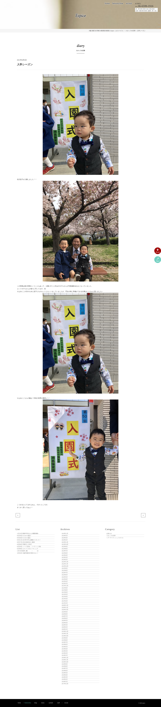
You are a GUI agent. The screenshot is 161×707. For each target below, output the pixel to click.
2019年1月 (65, 655)
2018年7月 (65, 668)
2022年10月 (65, 566)
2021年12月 (65, 585)
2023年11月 (65, 542)
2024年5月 (65, 535)
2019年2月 (65, 653)
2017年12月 (65, 683)
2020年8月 (65, 614)
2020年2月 (65, 627)
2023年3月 (65, 557)
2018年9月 (65, 664)
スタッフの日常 (111, 535)
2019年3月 (65, 651)
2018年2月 (65, 679)
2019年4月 (65, 649)
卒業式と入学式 (24, 544)
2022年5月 (65, 577)
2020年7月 (65, 616)
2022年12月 (65, 561)
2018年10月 (65, 662)
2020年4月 (65, 623)
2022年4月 (65, 579)
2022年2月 (65, 581)
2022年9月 (65, 568)
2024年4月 (65, 538)
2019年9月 (65, 638)
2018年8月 (65, 666)
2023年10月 (65, 544)
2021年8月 (65, 590)
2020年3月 (65, 625)
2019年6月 (65, 644)
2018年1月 (65, 681)
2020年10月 (65, 609)
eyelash (51, 703)
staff (58, 703)
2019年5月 (65, 646)
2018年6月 (65, 670)
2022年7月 (65, 572)
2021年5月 (65, 594)
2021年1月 (65, 603)
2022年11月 (65, 564)
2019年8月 (65, 640)
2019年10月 (65, 636)
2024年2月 (65, 540)
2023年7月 (65, 551)
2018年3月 (65, 677)
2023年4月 (65, 555)
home (107, 3)
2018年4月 (65, 675)
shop (35, 703)
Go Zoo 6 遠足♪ (24, 538)
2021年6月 (65, 592)
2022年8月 (65, 570)
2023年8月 (65, 548)
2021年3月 (65, 598)
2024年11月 (65, 533)
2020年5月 (65, 620)
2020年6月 (65, 618)
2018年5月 (65, 673)
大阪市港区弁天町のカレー (27, 553)
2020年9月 (65, 612)
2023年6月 (65, 553)
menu (42, 703)
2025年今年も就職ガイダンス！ (29, 540)
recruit (129, 3)
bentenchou (117, 3)
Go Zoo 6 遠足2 (24, 535)
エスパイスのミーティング (27, 548)
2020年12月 (65, 605)
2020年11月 (65, 607)
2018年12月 (65, 657)
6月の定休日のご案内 (26, 542)
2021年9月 (65, 588)
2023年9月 (65, 546)
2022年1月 (65, 583)
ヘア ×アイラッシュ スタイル (115, 538)
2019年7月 (65, 642)
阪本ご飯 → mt (27, 551)
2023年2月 (65, 559)
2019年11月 (65, 633)
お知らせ (109, 533)
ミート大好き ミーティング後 (29, 546)
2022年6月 (65, 575)
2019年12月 (65, 631)
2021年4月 (65, 596)
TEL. (144, 6)
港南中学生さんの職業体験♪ (28, 533)
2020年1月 (65, 629)
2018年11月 (65, 660)
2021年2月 (65, 601)
